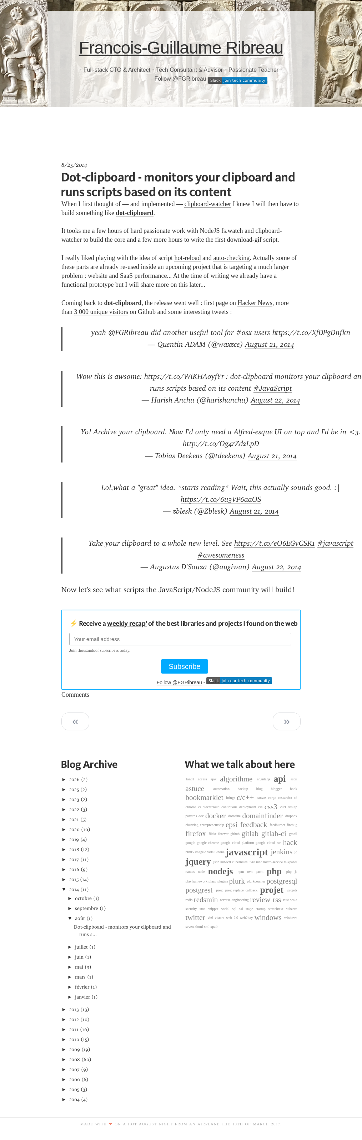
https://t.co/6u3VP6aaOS (221, 499)
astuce (199, 788)
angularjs (265, 779)
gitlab (251, 833)
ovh (251, 872)
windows (269, 917)
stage (251, 909)
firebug (292, 825)
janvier (82, 997)
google (191, 843)
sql (235, 909)
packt (261, 872)
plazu (212, 881)
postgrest (201, 890)
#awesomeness (221, 555)
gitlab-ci (275, 833)
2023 (74, 799)
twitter (197, 917)
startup (262, 909)
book (293, 789)
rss (278, 899)
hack (290, 842)
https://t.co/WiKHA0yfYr (184, 376)
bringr (231, 798)
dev (201, 816)
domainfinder (263, 815)
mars (80, 977)
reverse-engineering (235, 900)
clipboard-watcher (207, 204)
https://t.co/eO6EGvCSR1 (274, 543)
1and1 (192, 779)
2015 (74, 879)
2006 (74, 1079)
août (80, 918)
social (226, 909)
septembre (86, 908)
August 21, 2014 (269, 344)
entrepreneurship (213, 825)
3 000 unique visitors (101, 311)
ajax (215, 779)
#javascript (335, 543)
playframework (197, 881)
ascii (294, 779)
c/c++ (247, 798)
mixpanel (290, 862)
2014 (74, 889)
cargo (273, 798)
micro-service (273, 862)
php (276, 871)
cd (295, 798)
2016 (74, 869)
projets (292, 890)
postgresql (281, 881)
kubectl (226, 862)
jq (296, 852)
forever (224, 834)
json (216, 862)
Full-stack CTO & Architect (117, 70)
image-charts (205, 852)
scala (293, 900)
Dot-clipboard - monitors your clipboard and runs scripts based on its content (178, 184)
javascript (248, 852)
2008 (74, 1059)
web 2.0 (233, 918)
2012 (74, 1019)
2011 (74, 1029)
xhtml (199, 927)
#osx (244, 332)
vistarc (220, 918)
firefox (197, 833)
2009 (74, 1049)
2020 (74, 829)
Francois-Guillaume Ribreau (181, 47)
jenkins (282, 852)
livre (252, 862)
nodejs (223, 871)
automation (225, 789)
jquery (199, 861)
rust (286, 900)
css (261, 807)
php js (291, 872)
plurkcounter (257, 881)
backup (247, 789)
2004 (74, 1099)
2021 (74, 819)
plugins (223, 881)
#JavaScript (272, 388)
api (282, 779)
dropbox (291, 816)
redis (190, 900)
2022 (74, 809)
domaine (235, 816)
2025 (74, 789)
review (261, 899)
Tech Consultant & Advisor (189, 70)
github (235, 834)
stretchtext (277, 909)
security (193, 909)
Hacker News (254, 302)
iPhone (220, 852)
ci (200, 807)
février (82, 987)
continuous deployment (239, 807)
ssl (242, 909)
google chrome (209, 843)
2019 (74, 839)
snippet (214, 909)
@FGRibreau (128, 332)
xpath (214, 927)
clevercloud (212, 807)
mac (259, 862)
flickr (213, 834)
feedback (255, 824)
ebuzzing (193, 825)
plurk (238, 881)
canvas (262, 798)
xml (207, 927)
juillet (81, 947)
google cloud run (269, 843)
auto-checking (231, 257)
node (203, 872)
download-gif (244, 239)
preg (220, 890)
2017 (74, 859)
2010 (74, 1039)
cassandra (286, 798)
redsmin (207, 899)
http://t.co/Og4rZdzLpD (221, 443)
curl (284, 807)
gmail (293, 834)
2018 (74, 849)
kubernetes (240, 862)
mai (79, 967)
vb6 (211, 918)
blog (263, 789)
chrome (192, 807)
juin (79, 957)
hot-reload (187, 257)
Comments (75, 694)
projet (273, 890)
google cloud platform (238, 843)
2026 (74, 779)
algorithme (238, 779)
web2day (247, 918)
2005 (74, 1089)
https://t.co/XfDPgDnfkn (311, 332)
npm (242, 872)
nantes (192, 872)
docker (216, 815)
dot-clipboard (135, 212)
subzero (291, 909)
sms (204, 909)
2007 (74, 1069)
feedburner (278, 825)
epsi (233, 824)
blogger (280, 789)
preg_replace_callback (242, 890)
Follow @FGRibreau (180, 79)
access (204, 779)
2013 (74, 1009)
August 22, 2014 (275, 400)
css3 (272, 806)
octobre (83, 898)
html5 (190, 852)
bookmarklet (206, 798)
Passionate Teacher (253, 70)
